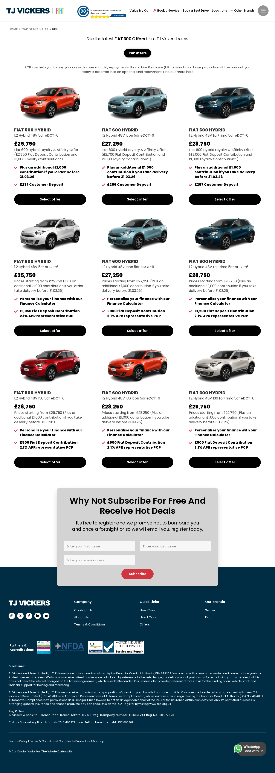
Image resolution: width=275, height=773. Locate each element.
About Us (81, 617)
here (190, 72)
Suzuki (210, 610)
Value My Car (140, 10)
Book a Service (166, 10)
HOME (13, 29)
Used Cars (148, 617)
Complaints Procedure (75, 741)
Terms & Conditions (90, 624)
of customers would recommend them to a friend (105, 11)
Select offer (50, 199)
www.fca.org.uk (160, 704)
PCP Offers (138, 53)
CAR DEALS (29, 29)
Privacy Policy (18, 741)
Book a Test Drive (196, 10)
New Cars (147, 610)
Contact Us (83, 610)
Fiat (208, 617)
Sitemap (98, 741)
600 (55, 29)
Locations (219, 10)
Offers (145, 624)
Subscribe (137, 574)
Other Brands (242, 10)
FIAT (45, 29)
